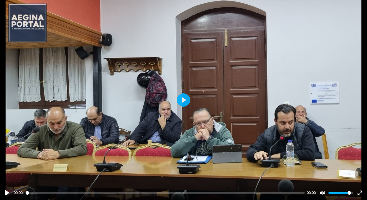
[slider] (165, 193)
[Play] (7, 192)
